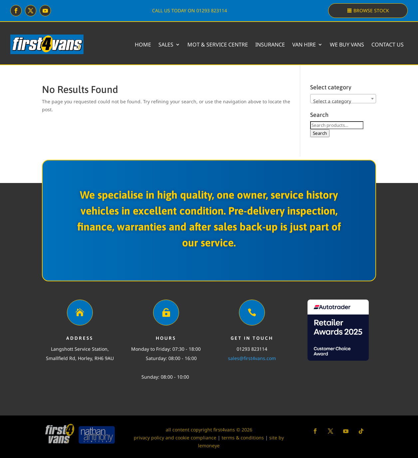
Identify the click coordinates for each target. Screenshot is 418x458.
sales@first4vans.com (252, 358)
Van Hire (304, 44)
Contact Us (387, 44)
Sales (165, 44)
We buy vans (347, 44)
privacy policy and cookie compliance (175, 437)
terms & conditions (243, 437)
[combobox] (343, 98)
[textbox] (343, 101)
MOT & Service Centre (217, 44)
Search (320, 133)
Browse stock (371, 10)
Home (143, 44)
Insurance (270, 44)
